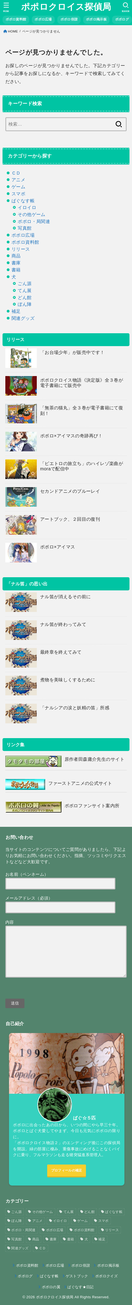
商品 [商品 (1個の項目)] (35, 1239)
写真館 (24, 228)
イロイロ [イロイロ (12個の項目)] (60, 1221)
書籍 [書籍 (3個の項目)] (70, 1239)
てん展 (24, 290)
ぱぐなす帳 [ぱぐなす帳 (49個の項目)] (113, 1212)
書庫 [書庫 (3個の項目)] (53, 1239)
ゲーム (18, 186)
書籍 (16, 269)
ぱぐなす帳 (23, 200)
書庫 (16, 262)
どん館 (24, 297)
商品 (16, 255)
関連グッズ (23, 318)
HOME (13, 31)
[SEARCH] (125, 7)
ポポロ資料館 (25, 242)
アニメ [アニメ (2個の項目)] (37, 1221)
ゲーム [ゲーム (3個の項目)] (82, 1221)
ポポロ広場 (23, 235)
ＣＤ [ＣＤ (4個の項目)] (42, 1248)
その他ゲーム (31, 214)
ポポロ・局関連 (34, 221)
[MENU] (6, 7)
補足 (16, 311)
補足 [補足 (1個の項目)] (101, 1239)
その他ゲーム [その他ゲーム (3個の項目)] (42, 1212)
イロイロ (27, 207)
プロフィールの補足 (66, 1170)
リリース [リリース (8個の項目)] (112, 1230)
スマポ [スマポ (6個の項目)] (103, 1221)
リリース (21, 249)
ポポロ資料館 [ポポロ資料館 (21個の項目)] (84, 1230)
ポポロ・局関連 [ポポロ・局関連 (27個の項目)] (23, 1230)
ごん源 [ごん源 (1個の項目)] (16, 1212)
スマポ (18, 193)
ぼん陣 (24, 304)
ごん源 (24, 283)
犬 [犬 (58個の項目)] (86, 1239)
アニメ (18, 179)
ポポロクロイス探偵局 (66, 7)
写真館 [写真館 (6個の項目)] (16, 1239)
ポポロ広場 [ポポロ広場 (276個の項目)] (54, 1230)
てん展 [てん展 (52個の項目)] (68, 1212)
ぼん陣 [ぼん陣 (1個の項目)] (16, 1221)
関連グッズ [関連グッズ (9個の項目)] (20, 1248)
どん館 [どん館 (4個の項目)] (89, 1212)
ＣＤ (16, 172)
